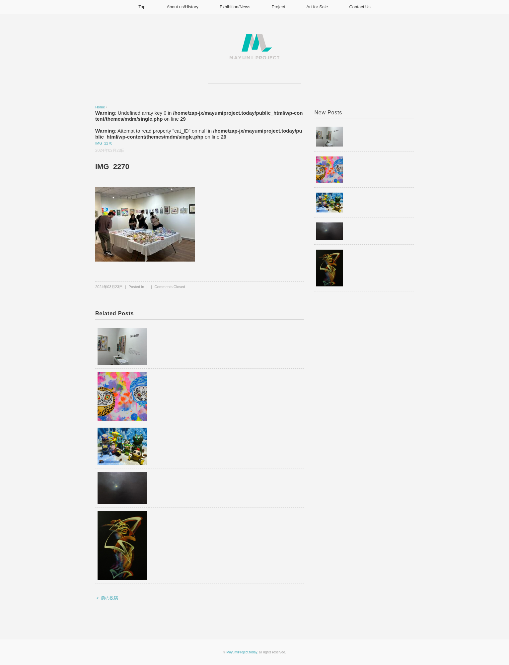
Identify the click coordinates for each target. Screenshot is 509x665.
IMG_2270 (103, 143)
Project (278, 6)
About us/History (182, 6)
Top (141, 6)
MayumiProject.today (241, 652)
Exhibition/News (235, 6)
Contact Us (359, 6)
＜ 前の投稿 (106, 597)
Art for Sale (317, 6)
